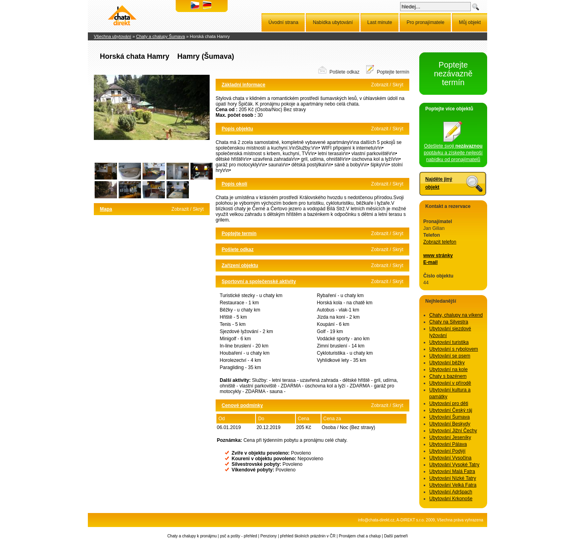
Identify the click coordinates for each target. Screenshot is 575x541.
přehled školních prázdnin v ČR (307, 536)
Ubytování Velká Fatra (452, 485)
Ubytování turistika (449, 342)
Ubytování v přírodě (450, 383)
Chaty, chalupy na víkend (456, 315)
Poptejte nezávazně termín (453, 73)
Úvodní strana (283, 22)
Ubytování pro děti (448, 403)
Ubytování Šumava (449, 417)
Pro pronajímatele (425, 22)
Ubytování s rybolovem (453, 349)
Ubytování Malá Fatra (452, 471)
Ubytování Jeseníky (450, 437)
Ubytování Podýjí (447, 451)
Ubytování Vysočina (450, 458)
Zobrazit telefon (439, 242)
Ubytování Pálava (448, 444)
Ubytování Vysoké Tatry (454, 464)
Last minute (379, 22)
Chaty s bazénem (447, 376)
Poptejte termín (393, 72)
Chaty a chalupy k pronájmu (192, 536)
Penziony (268, 536)
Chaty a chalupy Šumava (160, 36)
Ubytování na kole (448, 369)
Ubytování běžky (447, 362)
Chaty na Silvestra (448, 322)
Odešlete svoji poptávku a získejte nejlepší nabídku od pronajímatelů (453, 150)
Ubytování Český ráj (450, 410)
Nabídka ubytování (333, 22)
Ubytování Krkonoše (450, 498)
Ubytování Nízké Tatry (452, 478)
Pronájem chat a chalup (360, 536)
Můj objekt (470, 22)
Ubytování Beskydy (449, 424)
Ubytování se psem (449, 356)
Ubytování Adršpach (450, 492)
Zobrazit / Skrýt (187, 209)
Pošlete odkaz (344, 72)
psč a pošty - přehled (238, 536)
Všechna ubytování (112, 36)
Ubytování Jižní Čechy (453, 430)
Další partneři (396, 536)
